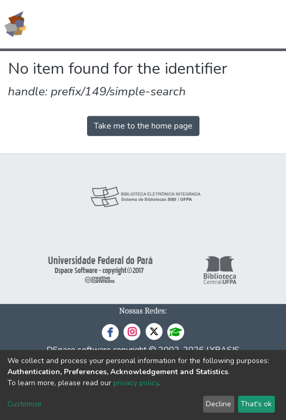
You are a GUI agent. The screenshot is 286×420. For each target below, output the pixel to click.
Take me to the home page (143, 126)
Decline (218, 404)
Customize (24, 404)
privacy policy (135, 383)
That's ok (256, 404)
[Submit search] (201, 24)
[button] (216, 24)
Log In (238, 24)
